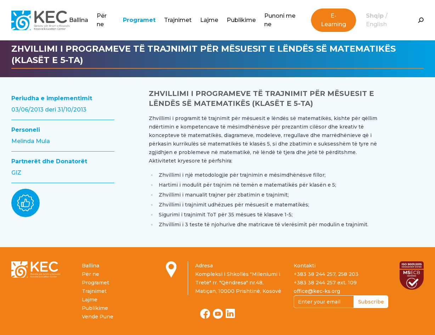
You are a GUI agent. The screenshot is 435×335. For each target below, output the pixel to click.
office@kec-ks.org (317, 291)
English (376, 24)
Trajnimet (178, 20)
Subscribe (371, 302)
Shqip (375, 15)
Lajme (209, 20)
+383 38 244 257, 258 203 (326, 274)
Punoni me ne (279, 20)
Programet (139, 20)
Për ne (102, 20)
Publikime (241, 20)
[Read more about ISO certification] (412, 275)
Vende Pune (97, 316)
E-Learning (333, 20)
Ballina (78, 20)
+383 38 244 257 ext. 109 (325, 282)
